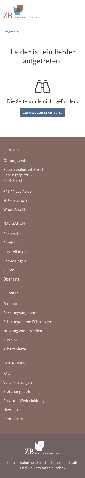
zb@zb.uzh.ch (15, 200)
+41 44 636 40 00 (17, 191)
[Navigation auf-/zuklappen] (76, 12)
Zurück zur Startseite (42, 113)
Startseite (11, 32)
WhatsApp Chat (16, 209)
